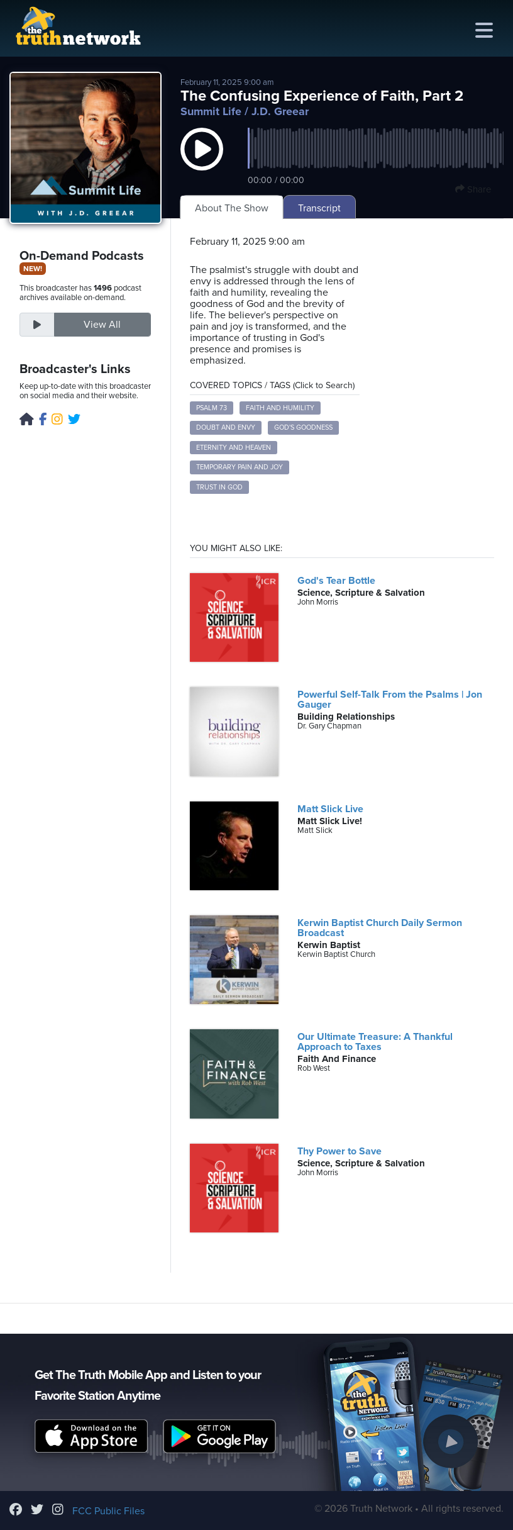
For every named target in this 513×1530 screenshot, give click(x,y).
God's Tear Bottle (336, 580)
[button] (201, 161)
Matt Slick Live (330, 809)
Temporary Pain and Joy (239, 467)
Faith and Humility (280, 408)
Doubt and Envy (225, 427)
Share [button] (473, 189)
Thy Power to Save (339, 1151)
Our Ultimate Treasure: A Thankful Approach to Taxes (375, 1041)
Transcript (319, 208)
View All (102, 324)
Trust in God (219, 487)
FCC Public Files (108, 1511)
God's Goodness (303, 427)
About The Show (231, 208)
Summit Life (210, 111)
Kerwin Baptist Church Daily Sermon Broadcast (379, 928)
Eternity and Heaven (233, 448)
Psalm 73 (211, 408)
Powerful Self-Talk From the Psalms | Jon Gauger (389, 699)
